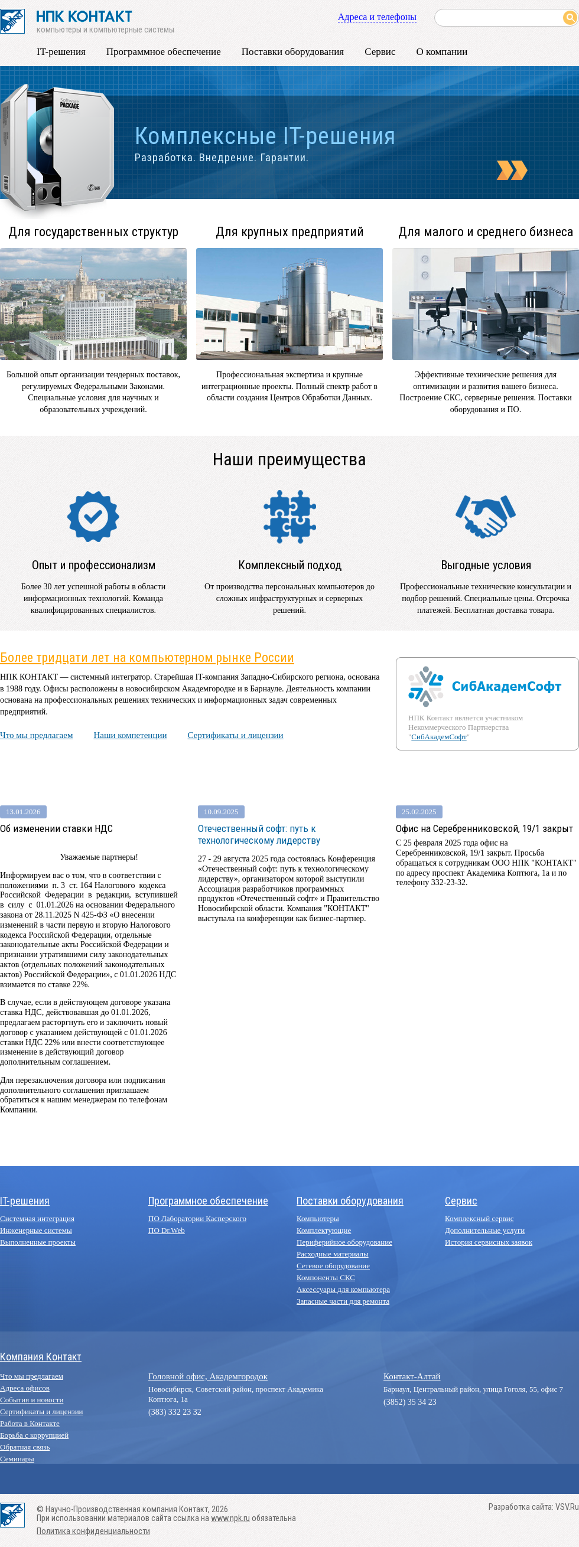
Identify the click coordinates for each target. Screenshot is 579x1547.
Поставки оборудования (293, 51)
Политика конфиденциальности (93, 1531)
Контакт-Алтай (412, 1376)
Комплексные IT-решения (265, 136)
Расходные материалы (333, 1253)
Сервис (380, 51)
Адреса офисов (25, 1387)
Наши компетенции (130, 735)
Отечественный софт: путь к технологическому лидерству (259, 834)
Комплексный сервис (479, 1218)
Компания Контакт (41, 1356)
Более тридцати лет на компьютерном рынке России (147, 657)
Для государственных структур (93, 231)
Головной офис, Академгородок (208, 1376)
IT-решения (61, 51)
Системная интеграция (37, 1218)
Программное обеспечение (163, 51)
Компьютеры (318, 1218)
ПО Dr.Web (166, 1230)
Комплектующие (324, 1230)
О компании (441, 51)
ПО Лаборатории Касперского (197, 1218)
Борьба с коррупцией (34, 1435)
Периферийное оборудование (344, 1242)
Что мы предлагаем (36, 735)
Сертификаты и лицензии (235, 735)
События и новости (31, 1399)
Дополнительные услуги (485, 1230)
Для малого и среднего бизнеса (485, 231)
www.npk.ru (230, 1518)
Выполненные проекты (38, 1242)
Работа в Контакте (30, 1423)
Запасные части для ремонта (343, 1301)
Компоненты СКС (326, 1277)
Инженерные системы (36, 1230)
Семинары (17, 1458)
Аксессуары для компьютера (343, 1289)
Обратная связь (25, 1446)
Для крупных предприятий (290, 231)
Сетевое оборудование (333, 1265)
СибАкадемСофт (438, 736)
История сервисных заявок (488, 1242)
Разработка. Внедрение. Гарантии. (222, 157)
